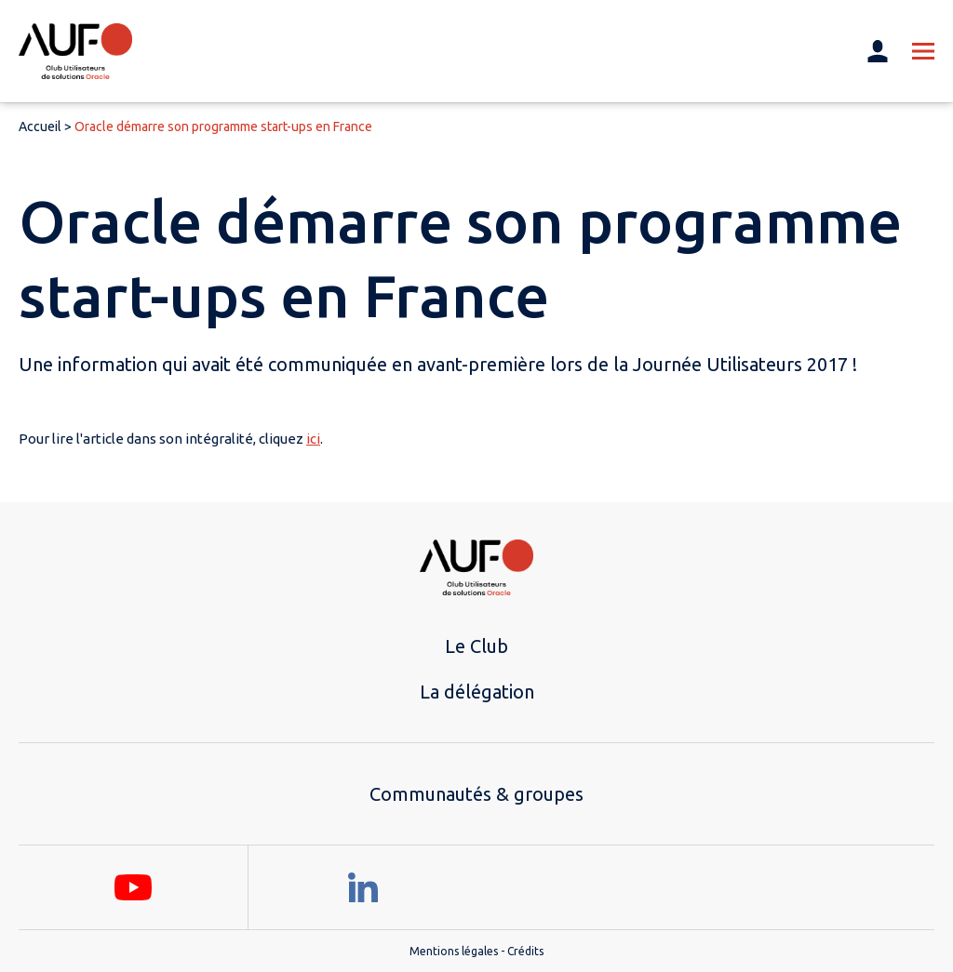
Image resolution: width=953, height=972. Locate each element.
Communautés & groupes (476, 794)
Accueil (40, 126)
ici (313, 438)
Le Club (476, 646)
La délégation (477, 691)
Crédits (525, 951)
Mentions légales (453, 951)
